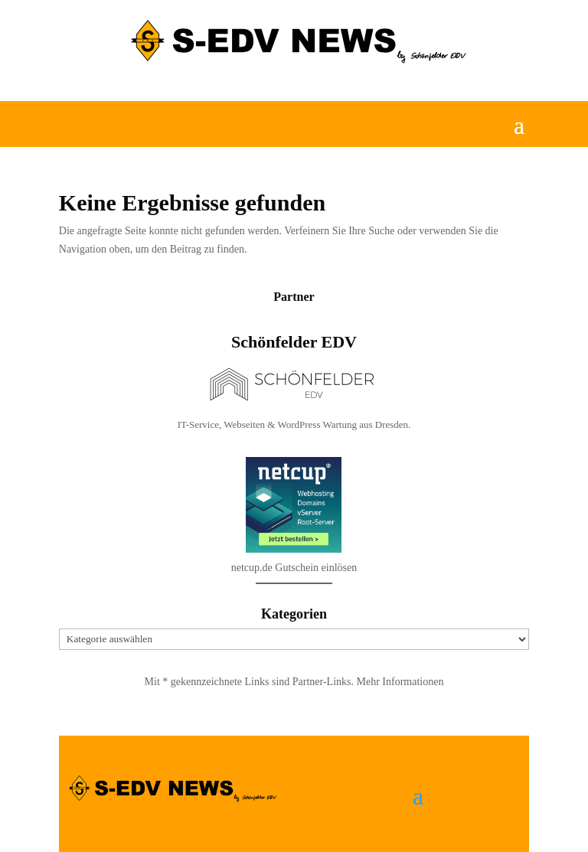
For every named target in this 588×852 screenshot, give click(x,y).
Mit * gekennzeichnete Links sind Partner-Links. (251, 681)
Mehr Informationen (400, 681)
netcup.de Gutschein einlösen (294, 606)
